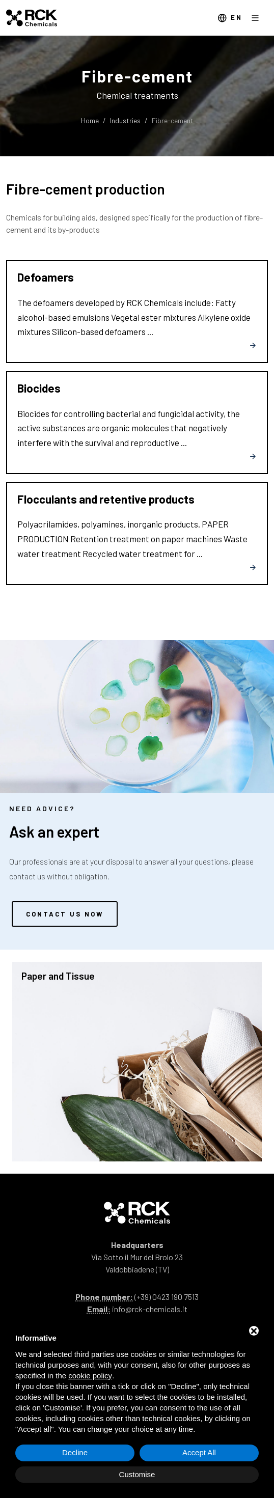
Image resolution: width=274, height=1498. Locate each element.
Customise (137, 1474)
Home (90, 120)
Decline (75, 1452)
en (229, 18)
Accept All (199, 1452)
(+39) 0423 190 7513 (166, 1296)
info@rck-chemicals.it (149, 1309)
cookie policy (90, 1375)
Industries (125, 120)
